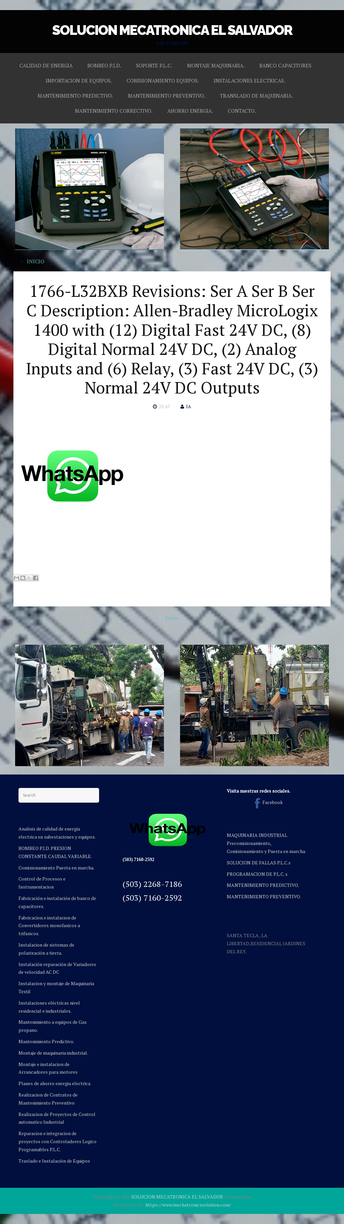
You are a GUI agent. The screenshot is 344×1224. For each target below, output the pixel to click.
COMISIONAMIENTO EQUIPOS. (163, 80)
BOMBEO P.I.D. (104, 65)
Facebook (267, 802)
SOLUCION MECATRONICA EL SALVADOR (172, 30)
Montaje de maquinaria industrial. (53, 1053)
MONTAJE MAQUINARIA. (216, 65)
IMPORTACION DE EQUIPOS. (79, 80)
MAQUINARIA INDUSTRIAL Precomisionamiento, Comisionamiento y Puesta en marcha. (266, 843)
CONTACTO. (242, 110)
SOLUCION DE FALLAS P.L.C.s (259, 862)
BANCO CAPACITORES (285, 65)
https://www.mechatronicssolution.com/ (188, 1205)
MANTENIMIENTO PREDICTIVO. (75, 95)
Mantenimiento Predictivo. (46, 1041)
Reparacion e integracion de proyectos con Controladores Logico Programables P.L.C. (57, 1141)
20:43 (164, 406)
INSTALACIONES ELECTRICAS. (249, 80)
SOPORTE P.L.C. (154, 65)
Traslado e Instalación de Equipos (54, 1161)
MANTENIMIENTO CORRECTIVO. (114, 110)
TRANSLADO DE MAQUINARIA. (256, 95)
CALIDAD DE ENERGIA (46, 65)
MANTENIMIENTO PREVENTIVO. (166, 95)
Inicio (172, 618)
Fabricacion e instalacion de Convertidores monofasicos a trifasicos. (49, 925)
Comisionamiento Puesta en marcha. (56, 867)
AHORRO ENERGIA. (190, 110)
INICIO (35, 261)
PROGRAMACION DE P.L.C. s (257, 874)
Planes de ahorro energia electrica (54, 1083)
